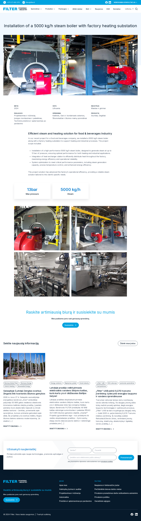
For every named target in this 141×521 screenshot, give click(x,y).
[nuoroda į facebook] (106, 2)
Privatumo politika (102, 497)
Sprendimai (36, 9)
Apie (89, 9)
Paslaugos (64, 9)
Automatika (64, 497)
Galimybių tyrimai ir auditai (70, 489)
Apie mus (63, 485)
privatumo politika (107, 461)
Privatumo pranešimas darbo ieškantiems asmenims (116, 493)
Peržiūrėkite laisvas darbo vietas (108, 489)
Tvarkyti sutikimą (44, 514)
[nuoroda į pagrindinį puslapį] (15, 9)
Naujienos (99, 9)
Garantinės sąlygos (102, 501)
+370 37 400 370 (13, 2)
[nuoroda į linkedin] (110, 2)
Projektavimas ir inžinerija (70, 493)
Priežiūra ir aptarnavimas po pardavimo (75, 501)
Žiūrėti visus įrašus (127, 343)
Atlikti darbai (77, 9)
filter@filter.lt (30, 2)
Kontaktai (117, 9)
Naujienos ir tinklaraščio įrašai (107, 485)
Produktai (50, 9)
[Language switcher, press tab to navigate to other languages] (129, 8)
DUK (108, 9)
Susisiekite (71, 325)
